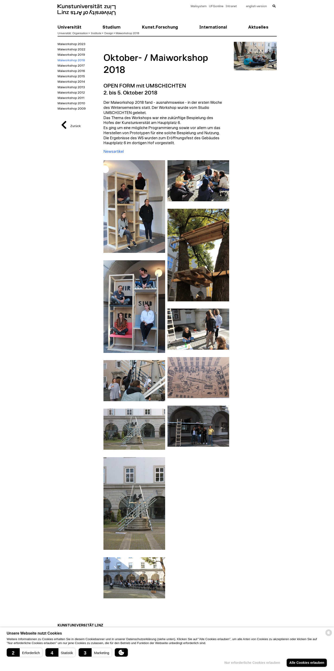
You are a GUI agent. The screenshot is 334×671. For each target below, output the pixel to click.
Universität (64, 33)
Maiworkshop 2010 (71, 103)
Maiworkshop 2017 (71, 65)
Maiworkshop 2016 (71, 71)
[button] (24, 652)
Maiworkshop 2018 (127, 33)
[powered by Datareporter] (328, 635)
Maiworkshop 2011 (71, 98)
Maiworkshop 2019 (71, 54)
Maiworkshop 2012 (71, 92)
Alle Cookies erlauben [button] (306, 662)
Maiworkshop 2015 (71, 76)
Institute (96, 33)
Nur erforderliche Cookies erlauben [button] (252, 662)
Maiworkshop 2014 (71, 81)
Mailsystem (199, 6)
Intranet (231, 6)
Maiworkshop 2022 (71, 49)
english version (256, 6)
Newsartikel (113, 151)
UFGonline (216, 6)
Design (108, 33)
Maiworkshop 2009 (72, 108)
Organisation (80, 33)
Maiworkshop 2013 (71, 87)
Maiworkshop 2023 (71, 44)
